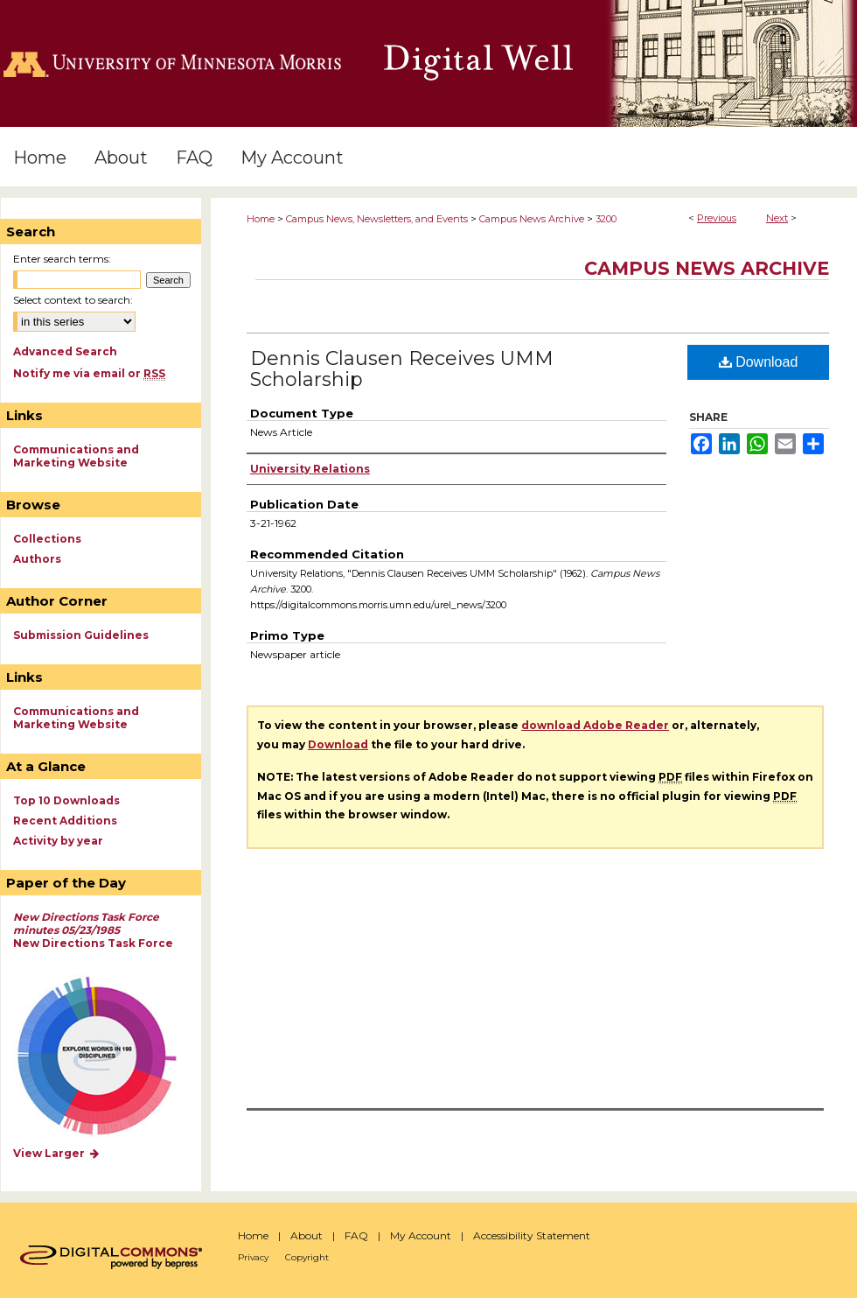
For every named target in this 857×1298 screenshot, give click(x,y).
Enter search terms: (62, 258)
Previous (716, 218)
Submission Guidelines (81, 635)
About (306, 1235)
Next (777, 218)
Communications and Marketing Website (76, 456)
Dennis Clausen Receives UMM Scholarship (402, 369)
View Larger (57, 1153)
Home (261, 219)
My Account (420, 1235)
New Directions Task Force (93, 930)
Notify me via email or (89, 373)
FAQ (356, 1235)
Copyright (307, 1257)
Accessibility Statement (531, 1235)
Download (758, 361)
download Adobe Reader (595, 725)
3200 (606, 219)
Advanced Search (65, 351)
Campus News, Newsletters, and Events (377, 219)
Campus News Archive (531, 219)
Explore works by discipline (108, 1057)
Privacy (253, 1257)
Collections (47, 538)
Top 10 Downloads (66, 800)
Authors (37, 558)
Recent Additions (65, 820)
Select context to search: (73, 299)
